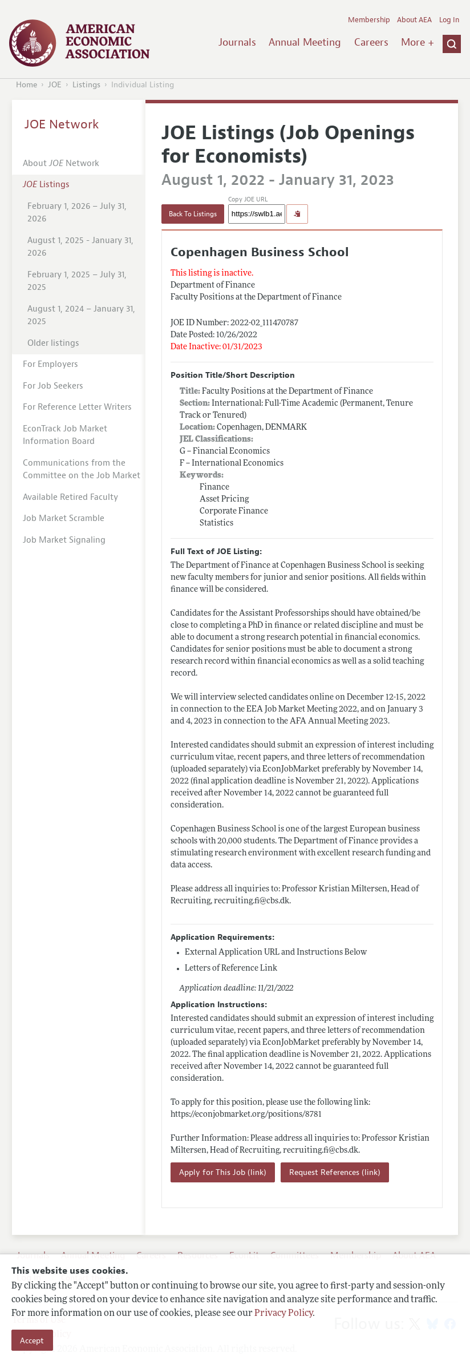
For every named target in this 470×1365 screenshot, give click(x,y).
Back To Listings (193, 214)
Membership (369, 20)
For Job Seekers (53, 386)
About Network (61, 163)
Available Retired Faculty (70, 497)
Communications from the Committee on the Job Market (81, 470)
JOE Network (62, 124)
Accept (32, 1340)
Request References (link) (334, 1172)
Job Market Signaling (64, 540)
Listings (86, 85)
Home (26, 85)
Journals (237, 42)
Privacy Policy (283, 1313)
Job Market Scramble (63, 518)
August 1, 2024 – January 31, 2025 (81, 316)
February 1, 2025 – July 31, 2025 (77, 281)
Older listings (53, 343)
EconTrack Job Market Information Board (65, 435)
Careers (371, 42)
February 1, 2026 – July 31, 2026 (77, 213)
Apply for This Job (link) (222, 1172)
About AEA (414, 20)
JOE (55, 85)
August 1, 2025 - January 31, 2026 (80, 247)
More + (417, 42)
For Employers (50, 364)
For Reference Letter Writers (77, 407)
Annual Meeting (305, 42)
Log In (449, 20)
